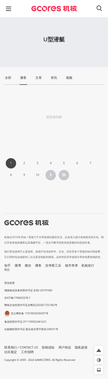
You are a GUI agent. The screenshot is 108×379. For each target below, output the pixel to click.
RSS (7, 270)
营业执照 (9, 283)
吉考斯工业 (53, 265)
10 (37, 175)
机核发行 (88, 265)
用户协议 (64, 347)
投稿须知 (48, 347)
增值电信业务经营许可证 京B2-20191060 (28, 290)
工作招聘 (27, 352)
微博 (18, 265)
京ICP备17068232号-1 (17, 298)
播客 (38, 265)
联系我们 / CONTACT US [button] (21, 347)
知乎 (7, 265)
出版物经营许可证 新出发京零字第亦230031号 (31, 329)
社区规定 (10, 352)
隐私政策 (81, 347)
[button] (98, 350)
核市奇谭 (71, 265)
